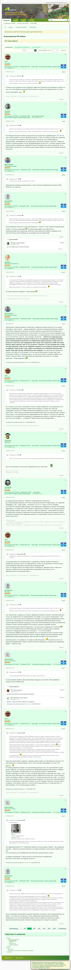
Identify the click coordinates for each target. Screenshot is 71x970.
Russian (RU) (9, 957)
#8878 (63, 729)
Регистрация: (8, 66)
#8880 (63, 886)
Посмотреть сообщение (20, 125)
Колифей (8, 487)
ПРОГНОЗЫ (12, 943)
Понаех (7, 111)
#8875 (63, 550)
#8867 (63, 121)
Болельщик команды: (45, 66)
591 (25, 928)
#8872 (63, 386)
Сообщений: (23, 66)
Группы (30, 20)
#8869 (63, 211)
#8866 (63, 72)
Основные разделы (21, 27)
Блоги (15, 20)
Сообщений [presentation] (8, 47)
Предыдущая (13, 928)
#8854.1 (13, 834)
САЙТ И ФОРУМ (13, 945)
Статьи (22, 20)
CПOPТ (11, 942)
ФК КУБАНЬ (33, 27)
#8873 (63, 451)
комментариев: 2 (14, 686)
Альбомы (9, 952)
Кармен (7, 262)
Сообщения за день (9, 23)
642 (44, 928)
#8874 (63, 497)
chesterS (8, 440)
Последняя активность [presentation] (22, 47)
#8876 (63, 600)
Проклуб (10, 949)
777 (6, 61)
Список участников (23, 23)
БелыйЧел (8, 201)
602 (39, 928)
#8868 (63, 175)
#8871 (63, 324)
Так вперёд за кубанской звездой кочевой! (20, 950)
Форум (11, 27)
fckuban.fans (38, 32)
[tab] (8, 47)
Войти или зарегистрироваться (57, 2)
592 (29, 928)
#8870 (63, 272)
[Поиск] (57, 20)
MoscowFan (9, 659)
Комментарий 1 (13, 239)
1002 (54, 928)
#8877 (63, 668)
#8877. (62, 690)
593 (34, 928)
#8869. (62, 242)
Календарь (33, 23)
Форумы (6, 20)
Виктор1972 (9, 165)
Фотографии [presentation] (36, 47)
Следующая (62, 928)
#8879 (63, 816)
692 (49, 928)
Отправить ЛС (10, 68)
